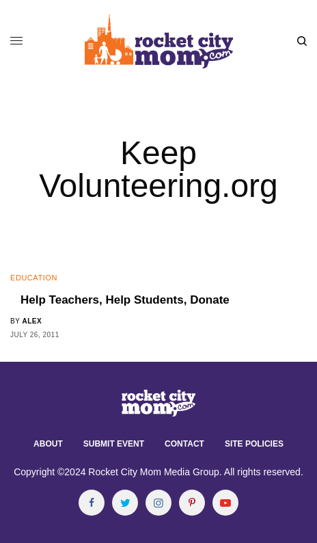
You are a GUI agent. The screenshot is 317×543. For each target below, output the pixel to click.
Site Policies (254, 444)
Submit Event (113, 444)
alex (32, 321)
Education (33, 278)
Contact (184, 444)
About (48, 444)
